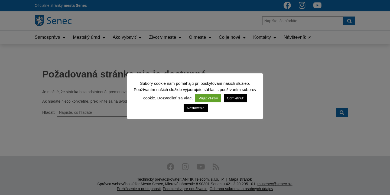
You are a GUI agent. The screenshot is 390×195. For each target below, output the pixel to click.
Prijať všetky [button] (208, 98)
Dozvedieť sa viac (174, 98)
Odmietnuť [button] (235, 98)
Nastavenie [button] (195, 108)
